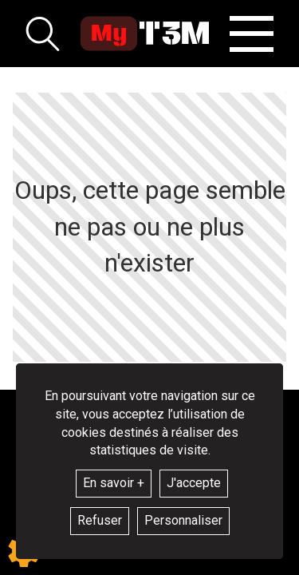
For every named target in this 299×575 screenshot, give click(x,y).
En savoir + (113, 482)
